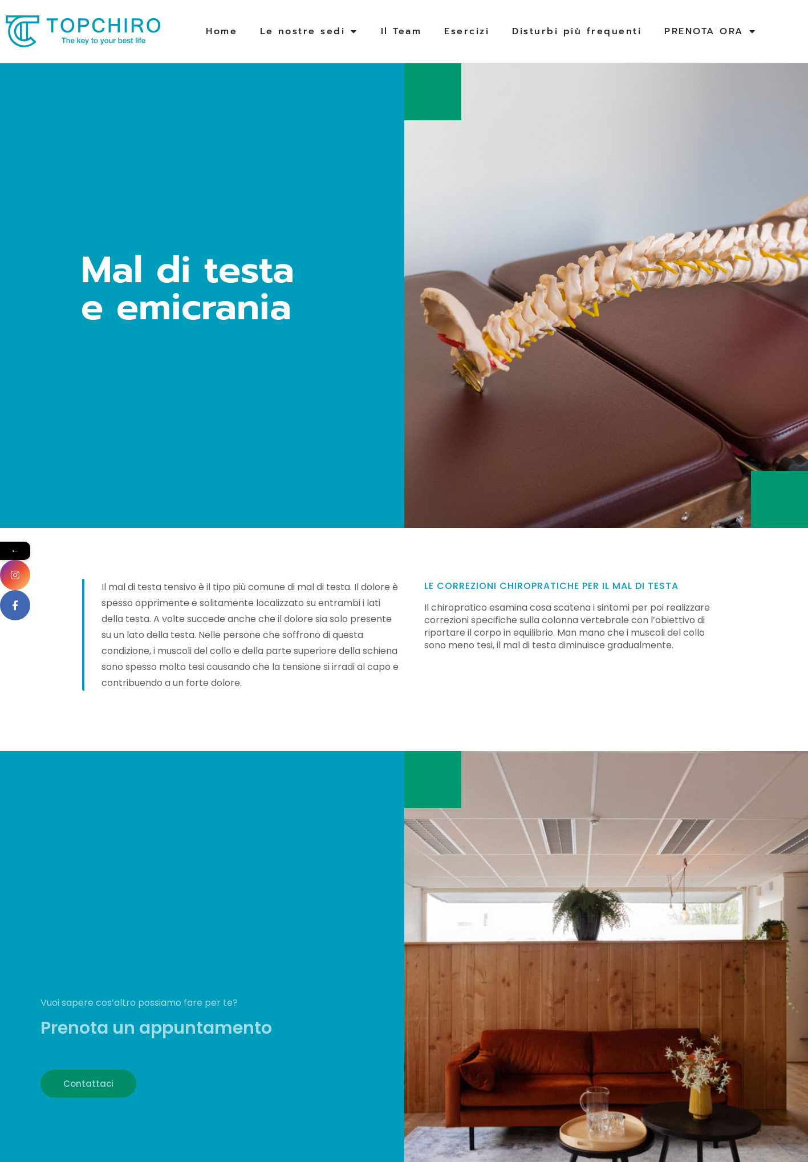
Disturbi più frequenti (576, 31)
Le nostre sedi (309, 31)
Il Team (401, 31)
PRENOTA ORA (710, 31)
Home (221, 31)
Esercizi (466, 31)
